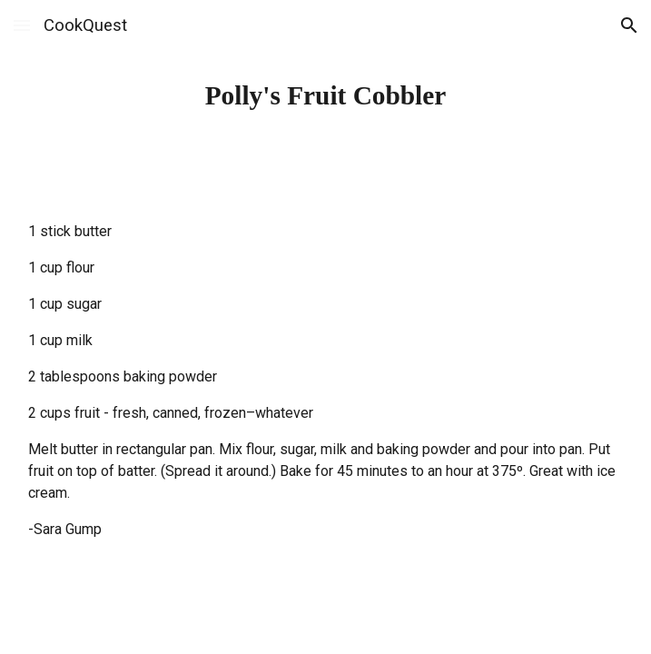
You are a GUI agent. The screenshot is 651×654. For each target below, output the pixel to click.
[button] (22, 25)
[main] (326, 96)
